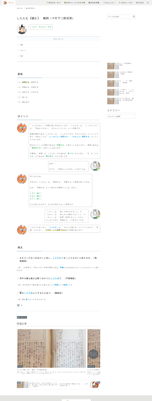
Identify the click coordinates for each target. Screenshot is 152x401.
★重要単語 (21, 318)
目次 (55, 39)
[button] (134, 17)
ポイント (23, 51)
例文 (22, 57)
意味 (22, 45)
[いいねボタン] (18, 307)
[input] (121, 17)
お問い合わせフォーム (90, 392)
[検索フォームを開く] (148, 3)
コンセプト (57, 392)
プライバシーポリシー (71, 392)
